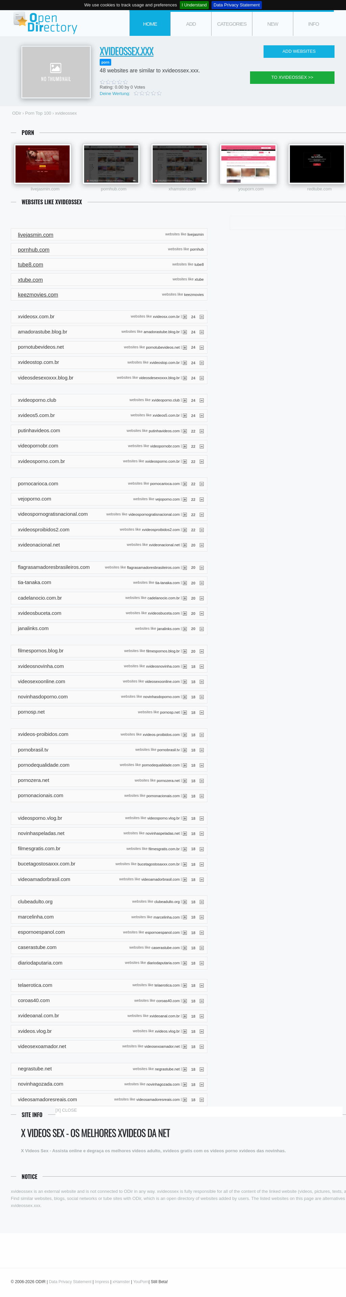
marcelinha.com (166, 917)
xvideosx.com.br (166, 317)
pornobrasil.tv (168, 750)
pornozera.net (168, 780)
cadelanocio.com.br (164, 598)
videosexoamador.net (162, 1046)
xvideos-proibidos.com (161, 735)
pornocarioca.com (164, 484)
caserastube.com (165, 948)
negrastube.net (167, 1069)
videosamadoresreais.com (158, 1099)
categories (231, 24)
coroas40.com (168, 1000)
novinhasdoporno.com (161, 697)
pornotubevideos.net (163, 347)
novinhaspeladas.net (163, 833)
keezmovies (194, 294)
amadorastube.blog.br (162, 332)
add (191, 24)
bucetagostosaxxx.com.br (159, 864)
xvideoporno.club (166, 400)
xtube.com (30, 280)
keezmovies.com (38, 295)
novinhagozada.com (162, 1084)
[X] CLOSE (66, 1110)
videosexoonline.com (162, 681)
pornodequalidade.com (161, 765)
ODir (44, 23)
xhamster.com (182, 188)
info (313, 24)
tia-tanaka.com (167, 582)
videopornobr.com (164, 446)
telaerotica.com (167, 985)
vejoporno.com (167, 499)
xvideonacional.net (164, 545)
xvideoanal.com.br (165, 1016)
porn (105, 62)
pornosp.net (170, 712)
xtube (199, 279)
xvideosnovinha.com (163, 666)
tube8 (199, 264)
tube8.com (30, 265)
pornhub (197, 249)
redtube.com (319, 188)
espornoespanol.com (162, 932)
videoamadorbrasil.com (160, 879)
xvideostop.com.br (165, 362)
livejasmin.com (45, 188)
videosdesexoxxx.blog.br (159, 378)
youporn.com (251, 188)
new (272, 24)
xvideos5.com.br (166, 415)
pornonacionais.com (162, 795)
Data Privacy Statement (237, 4)
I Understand (194, 4)
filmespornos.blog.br (163, 651)
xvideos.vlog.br (167, 1031)
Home (150, 24)
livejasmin (196, 234)
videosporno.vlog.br (163, 818)
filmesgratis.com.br (164, 849)
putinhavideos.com (164, 431)
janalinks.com (168, 628)
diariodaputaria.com (163, 963)
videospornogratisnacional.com (154, 514)
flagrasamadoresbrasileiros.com (153, 567)
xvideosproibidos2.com (161, 530)
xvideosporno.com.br (162, 461)
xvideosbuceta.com (164, 613)
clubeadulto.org (167, 902)
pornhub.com (114, 188)
